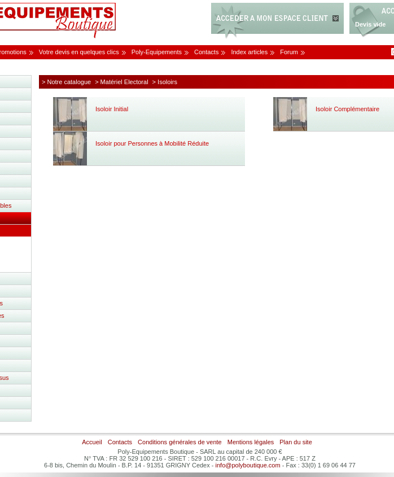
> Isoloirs (164, 81)
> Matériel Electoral (121, 81)
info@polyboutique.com (248, 465)
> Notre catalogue (66, 81)
